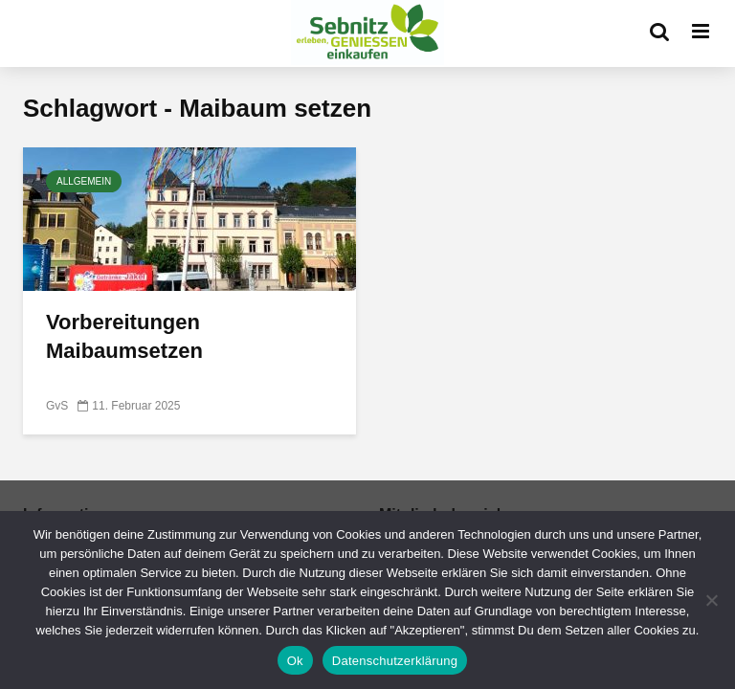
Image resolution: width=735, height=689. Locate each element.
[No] (711, 600)
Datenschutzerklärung (394, 661)
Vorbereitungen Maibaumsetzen (124, 336)
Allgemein (83, 181)
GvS (57, 405)
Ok (295, 661)
